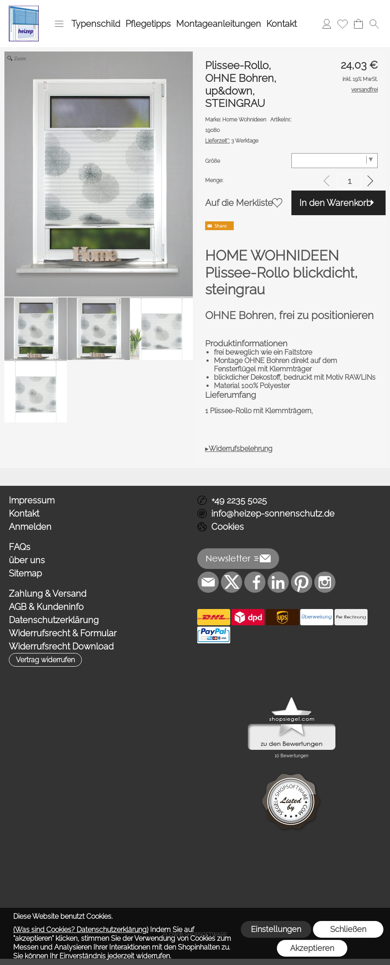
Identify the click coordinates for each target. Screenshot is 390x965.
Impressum (32, 500)
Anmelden (30, 526)
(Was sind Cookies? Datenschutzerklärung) (80, 929)
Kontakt (281, 23)
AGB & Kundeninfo (46, 607)
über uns (27, 560)
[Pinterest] (302, 582)
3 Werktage (231, 141)
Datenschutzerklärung (54, 620)
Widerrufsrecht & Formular (63, 633)
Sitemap (25, 573)
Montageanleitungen (218, 23)
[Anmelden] (326, 23)
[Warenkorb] (358, 23)
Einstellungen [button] (276, 929)
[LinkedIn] (278, 582)
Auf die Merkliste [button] (239, 203)
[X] (232, 582)
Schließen (348, 929)
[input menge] (349, 180)
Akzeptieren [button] (312, 948)
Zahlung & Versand (47, 593)
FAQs (19, 547)
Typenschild (95, 23)
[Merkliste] (342, 23)
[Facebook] (255, 582)
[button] (59, 23)
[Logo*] (24, 9)
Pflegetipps (148, 23)
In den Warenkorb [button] (335, 203)
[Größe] (334, 161)
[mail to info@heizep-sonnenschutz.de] (208, 582)
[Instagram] (325, 582)
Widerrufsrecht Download (61, 646)
